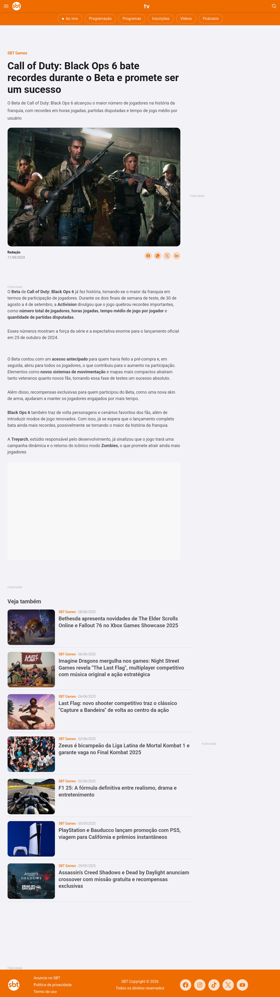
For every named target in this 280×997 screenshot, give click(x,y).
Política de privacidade (53, 985)
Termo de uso (45, 991)
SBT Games (17, 53)
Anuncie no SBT (47, 978)
